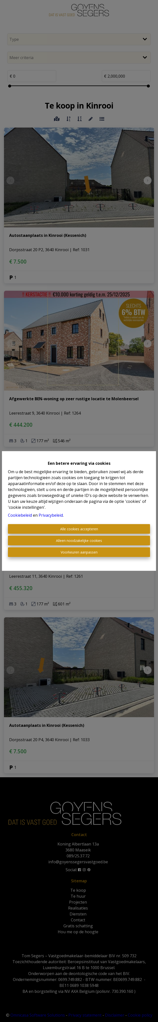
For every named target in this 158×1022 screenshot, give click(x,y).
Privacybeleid (51, 515)
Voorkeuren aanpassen (79, 552)
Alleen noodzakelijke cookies (79, 540)
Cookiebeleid (20, 515)
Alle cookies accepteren (79, 529)
